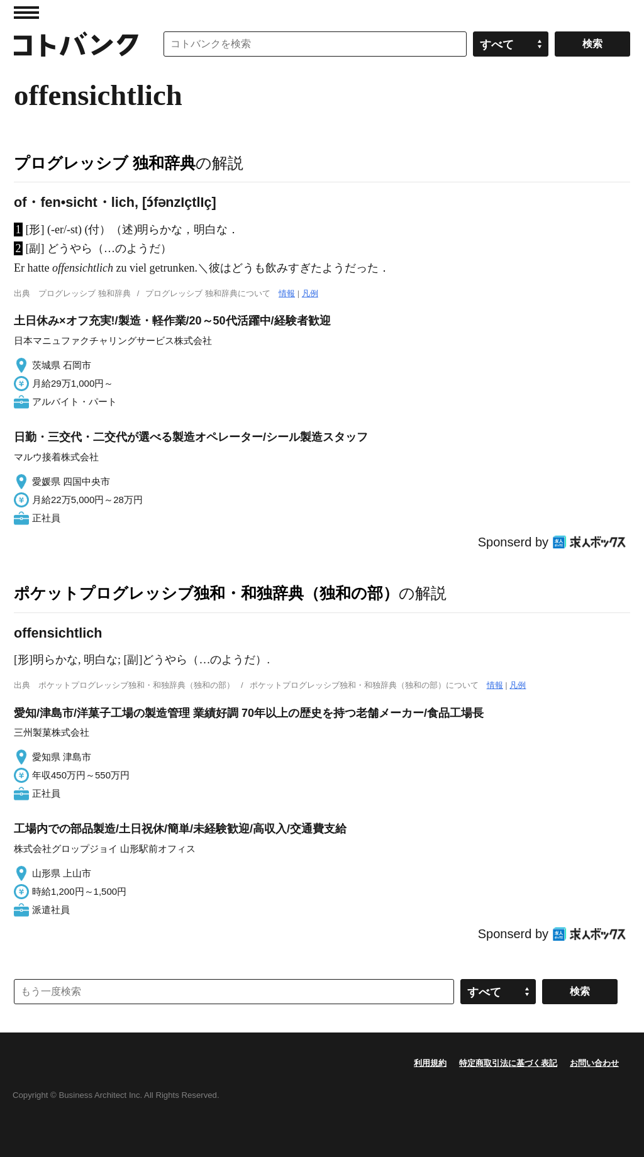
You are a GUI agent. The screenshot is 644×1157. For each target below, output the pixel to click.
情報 (287, 293)
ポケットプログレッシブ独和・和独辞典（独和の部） (206, 593)
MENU (26, 12)
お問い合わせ (594, 1063)
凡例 (310, 293)
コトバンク (76, 44)
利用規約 (430, 1063)
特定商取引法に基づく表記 (508, 1063)
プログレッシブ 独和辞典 (105, 163)
